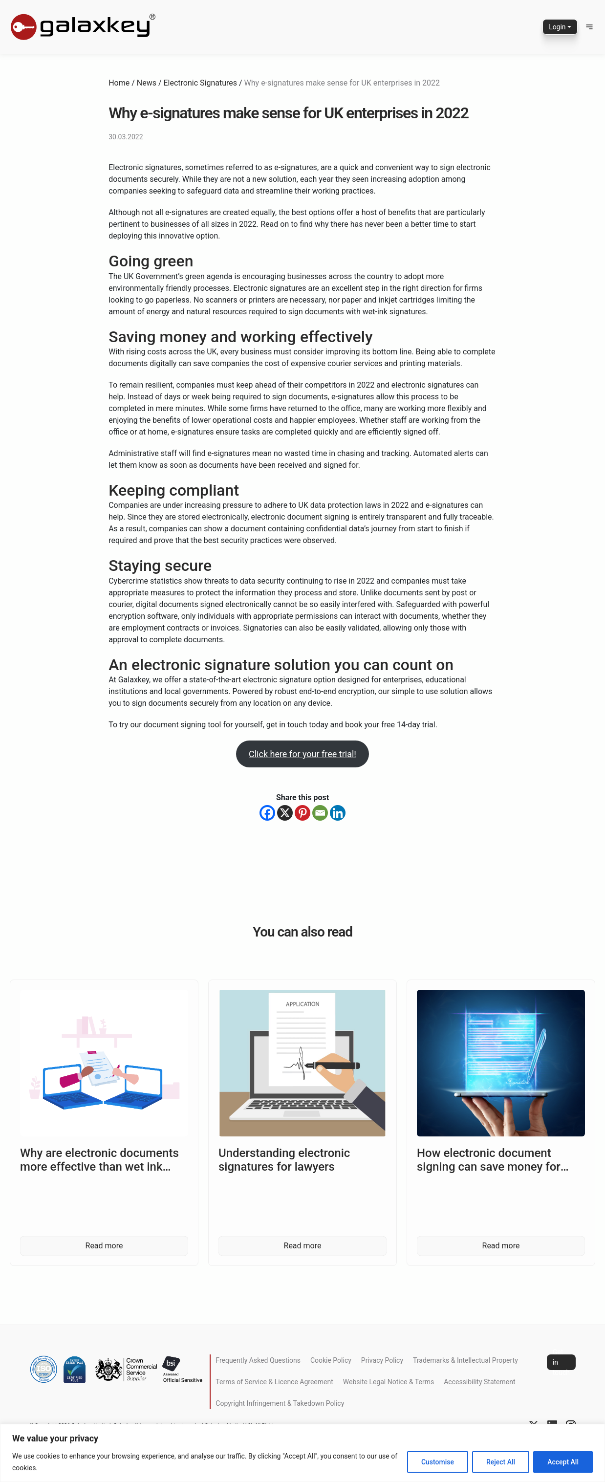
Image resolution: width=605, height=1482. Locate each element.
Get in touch (561, 1362)
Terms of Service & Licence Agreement (274, 1382)
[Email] (320, 813)
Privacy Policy (382, 1360)
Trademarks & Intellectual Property (465, 1360)
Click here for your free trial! (302, 754)
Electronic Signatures (201, 82)
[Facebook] (267, 813)
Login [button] (557, 27)
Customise (437, 1462)
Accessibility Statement (479, 1382)
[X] (285, 813)
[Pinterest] (302, 813)
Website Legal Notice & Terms (388, 1382)
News (146, 82)
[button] (589, 27)
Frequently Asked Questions (258, 1360)
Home (119, 82)
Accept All (563, 1462)
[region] (302, 1453)
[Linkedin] (338, 813)
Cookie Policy (330, 1360)
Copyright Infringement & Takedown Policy (280, 1403)
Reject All (500, 1462)
